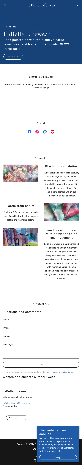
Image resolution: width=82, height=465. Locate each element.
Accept (58, 457)
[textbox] (41, 319)
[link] (41, 5)
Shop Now (13, 56)
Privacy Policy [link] (50, 372)
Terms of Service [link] (64, 372)
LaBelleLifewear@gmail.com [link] (16, 403)
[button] (8, 5)
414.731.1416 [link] (9, 26)
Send (41, 364)
